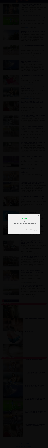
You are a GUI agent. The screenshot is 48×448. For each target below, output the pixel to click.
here (34, 226)
